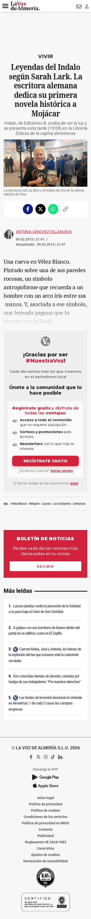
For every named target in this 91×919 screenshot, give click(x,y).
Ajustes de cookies (45, 855)
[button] (5, 6)
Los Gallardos (62, 503)
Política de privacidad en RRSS (45, 823)
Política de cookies (45, 810)
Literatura (79, 503)
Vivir (45, 56)
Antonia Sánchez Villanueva (44, 232)
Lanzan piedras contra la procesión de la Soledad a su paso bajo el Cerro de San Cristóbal (44, 609)
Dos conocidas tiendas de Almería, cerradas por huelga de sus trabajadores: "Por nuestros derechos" (44, 679)
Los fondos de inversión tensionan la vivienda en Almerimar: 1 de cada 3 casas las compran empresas (45, 703)
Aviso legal (45, 798)
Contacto (46, 829)
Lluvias (46, 503)
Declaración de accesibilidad (45, 861)
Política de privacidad (45, 804)
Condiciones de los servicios (45, 817)
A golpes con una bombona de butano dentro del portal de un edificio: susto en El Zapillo (44, 630)
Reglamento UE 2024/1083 (45, 842)
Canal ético (45, 848)
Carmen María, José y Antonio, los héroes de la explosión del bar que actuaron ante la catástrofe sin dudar (44, 655)
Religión (34, 503)
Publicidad (45, 836)
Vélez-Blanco (19, 503)
